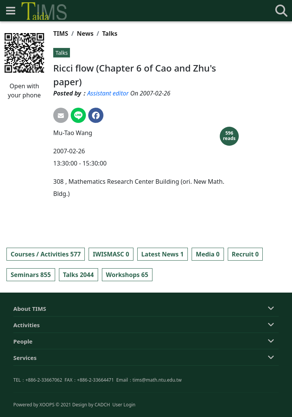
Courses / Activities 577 (46, 254)
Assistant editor (108, 93)
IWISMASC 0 (111, 254)
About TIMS (29, 341)
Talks (109, 33)
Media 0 (207, 254)
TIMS (60, 33)
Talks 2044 (78, 275)
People (23, 373)
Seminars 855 (31, 275)
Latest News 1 (162, 254)
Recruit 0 (245, 254)
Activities (26, 357)
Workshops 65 (127, 275)
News (85, 33)
